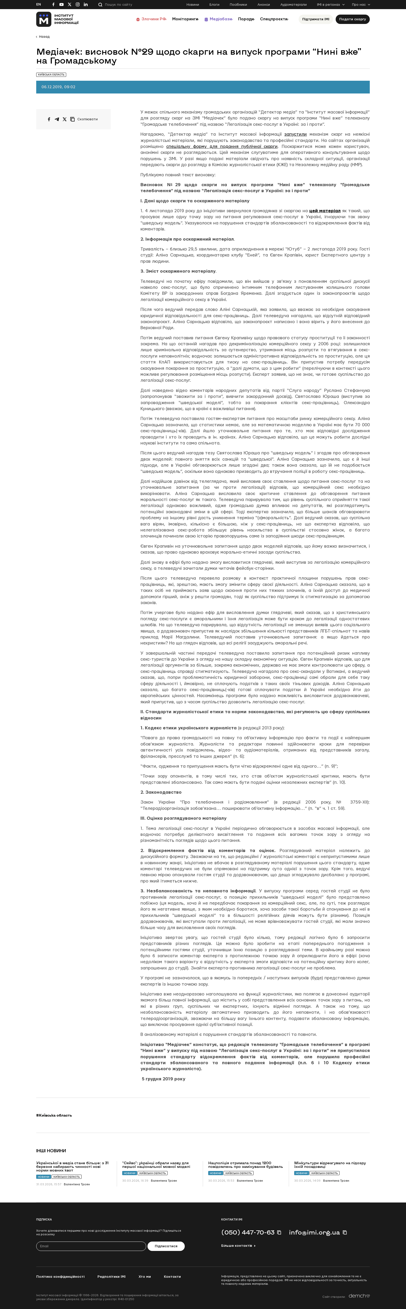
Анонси (263, 5)
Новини (193, 5)
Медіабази (211, 19)
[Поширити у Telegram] (56, 119)
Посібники (238, 5)
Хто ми (145, 1277)
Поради (240, 19)
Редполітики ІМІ (111, 1277)
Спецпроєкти (271, 19)
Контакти (172, 1277)
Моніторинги (171, 19)
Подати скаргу (352, 19)
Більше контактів (236, 1246)
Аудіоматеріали (293, 5)
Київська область (66, 1176)
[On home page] (57, 19)
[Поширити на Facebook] (49, 119)
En (38, 4)
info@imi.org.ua (314, 1232)
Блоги (214, 5)
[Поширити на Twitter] (64, 119)
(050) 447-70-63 (247, 1232)
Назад (44, 37)
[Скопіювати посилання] (85, 119)
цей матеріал (325, 211)
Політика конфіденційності (60, 1277)
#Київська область (54, 1115)
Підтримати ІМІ (315, 19)
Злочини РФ (136, 19)
